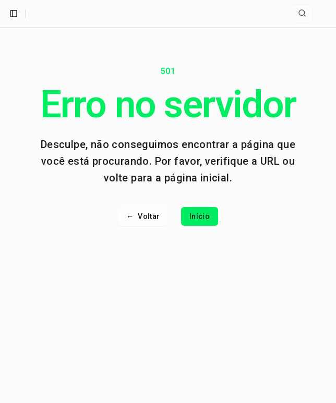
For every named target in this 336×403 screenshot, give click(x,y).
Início (199, 216)
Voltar (143, 216)
